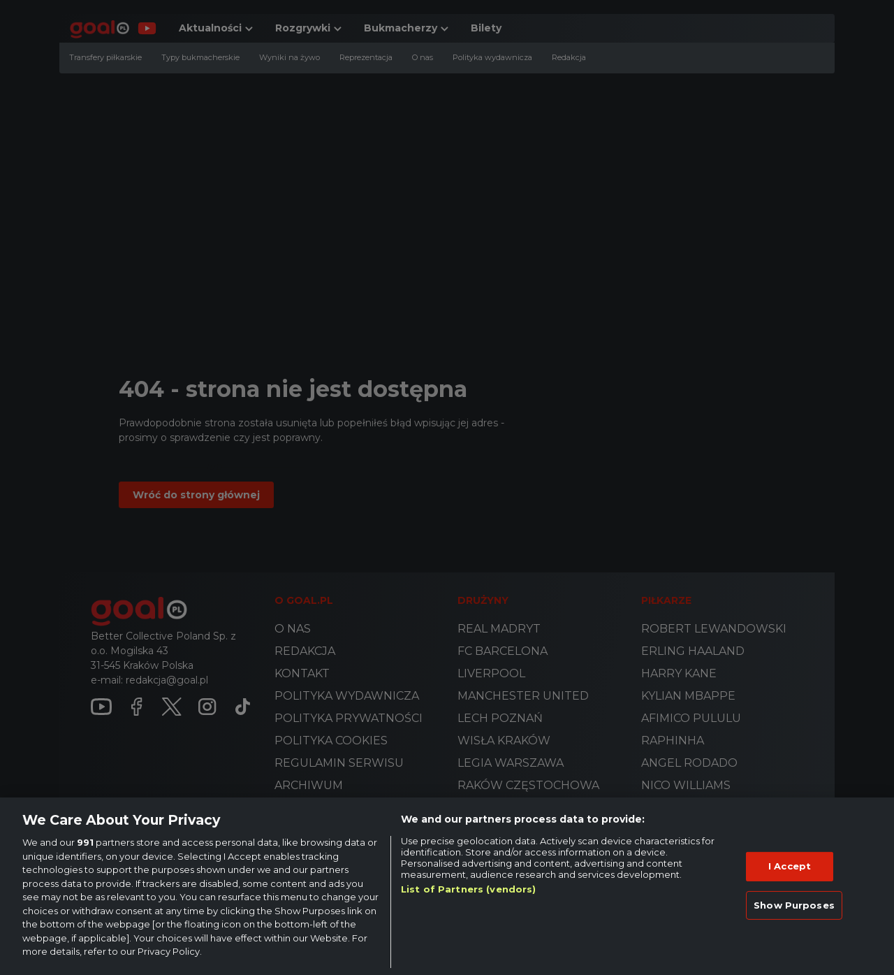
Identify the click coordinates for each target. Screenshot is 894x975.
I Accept (789, 866)
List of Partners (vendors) (468, 889)
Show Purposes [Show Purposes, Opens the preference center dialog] (794, 905)
